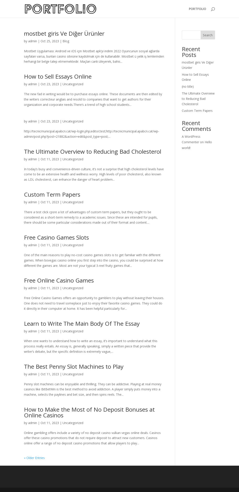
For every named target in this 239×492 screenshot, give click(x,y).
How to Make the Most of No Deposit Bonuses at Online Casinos (89, 412)
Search (208, 35)
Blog (66, 41)
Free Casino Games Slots (56, 237)
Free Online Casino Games (59, 280)
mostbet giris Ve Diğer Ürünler (64, 33)
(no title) (188, 86)
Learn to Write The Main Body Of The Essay (82, 323)
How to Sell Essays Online (58, 76)
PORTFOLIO (197, 9)
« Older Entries (34, 458)
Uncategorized (73, 84)
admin (32, 41)
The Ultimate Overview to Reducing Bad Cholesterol (92, 151)
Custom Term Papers (52, 194)
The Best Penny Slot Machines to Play (73, 366)
